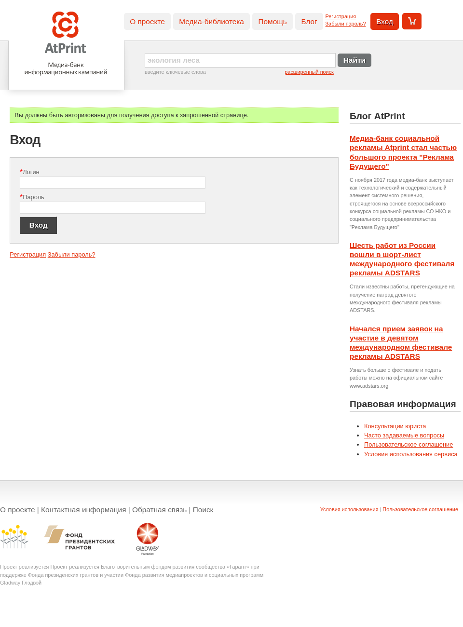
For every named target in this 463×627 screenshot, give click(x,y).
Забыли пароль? (346, 24)
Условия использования (349, 509)
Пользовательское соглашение (408, 444)
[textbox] (240, 60)
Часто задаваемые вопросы (404, 435)
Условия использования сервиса (411, 454)
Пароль (32, 196)
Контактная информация (83, 509)
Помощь (272, 21)
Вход (384, 21)
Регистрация (341, 16)
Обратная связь (159, 509)
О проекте (147, 21)
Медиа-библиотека (211, 21)
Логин (29, 171)
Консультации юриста (395, 426)
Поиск (203, 509)
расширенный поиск (309, 72)
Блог (309, 21)
